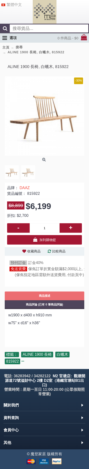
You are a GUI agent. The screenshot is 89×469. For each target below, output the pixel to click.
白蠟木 (62, 354)
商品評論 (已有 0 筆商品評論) (44, 304)
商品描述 (44, 295)
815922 (12, 361)
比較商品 (59, 251)
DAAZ (24, 188)
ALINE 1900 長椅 (37, 354)
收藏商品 (34, 251)
